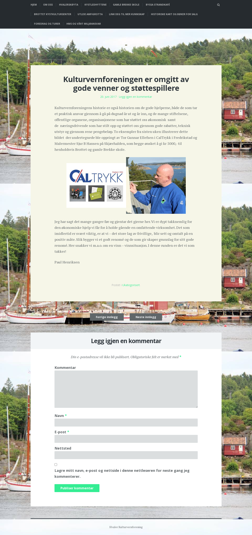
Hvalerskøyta (68, 4)
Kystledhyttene (96, 4)
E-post (61, 432)
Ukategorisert (131, 285)
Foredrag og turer (47, 23)
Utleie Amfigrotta (90, 14)
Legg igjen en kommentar (135, 97)
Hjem (34, 4)
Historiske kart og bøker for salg (174, 14)
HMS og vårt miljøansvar (83, 23)
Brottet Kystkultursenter (52, 14)
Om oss (48, 4)
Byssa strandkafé (158, 4)
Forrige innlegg (107, 317)
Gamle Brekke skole (126, 4)
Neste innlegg (146, 317)
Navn (60, 415)
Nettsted (62, 448)
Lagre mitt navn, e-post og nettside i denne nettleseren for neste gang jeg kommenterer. (122, 473)
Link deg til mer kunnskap (127, 14)
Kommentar (65, 367)
